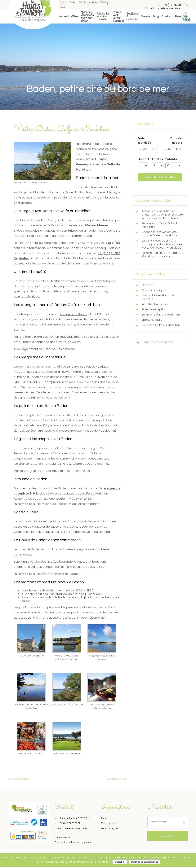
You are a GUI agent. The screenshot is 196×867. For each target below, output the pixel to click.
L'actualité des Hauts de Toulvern (158, 297)
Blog (156, 16)
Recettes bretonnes (155, 304)
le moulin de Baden (73, 314)
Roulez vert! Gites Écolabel (118, 16)
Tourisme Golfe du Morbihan (161, 325)
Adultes (157, 159)
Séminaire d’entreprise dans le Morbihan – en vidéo (162, 254)
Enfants (171, 159)
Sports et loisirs (152, 319)
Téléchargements (109, 823)
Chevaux (148, 285)
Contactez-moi (62, 837)
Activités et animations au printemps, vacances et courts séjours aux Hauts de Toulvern (163, 214)
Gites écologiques (154, 290)
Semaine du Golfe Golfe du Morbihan (160, 225)
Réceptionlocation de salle (103, 16)
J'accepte (119, 861)
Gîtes (74, 16)
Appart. (143, 159)
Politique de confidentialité (144, 861)
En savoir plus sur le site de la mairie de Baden (46, 574)
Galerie (145, 16)
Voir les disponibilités (160, 177)
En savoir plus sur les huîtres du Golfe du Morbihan (77, 532)
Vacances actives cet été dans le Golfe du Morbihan (160, 233)
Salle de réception (154, 309)
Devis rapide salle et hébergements (73, 842)
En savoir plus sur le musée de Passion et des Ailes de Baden (56, 504)
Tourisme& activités (132, 16)
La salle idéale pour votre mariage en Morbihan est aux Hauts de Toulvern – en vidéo (162, 244)
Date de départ (176, 140)
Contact (166, 16)
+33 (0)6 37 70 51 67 (67, 823)
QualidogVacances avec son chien (87, 16)
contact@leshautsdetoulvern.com (166, 8)
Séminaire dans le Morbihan (161, 314)
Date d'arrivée (144, 140)
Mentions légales (109, 828)
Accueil (64, 16)
